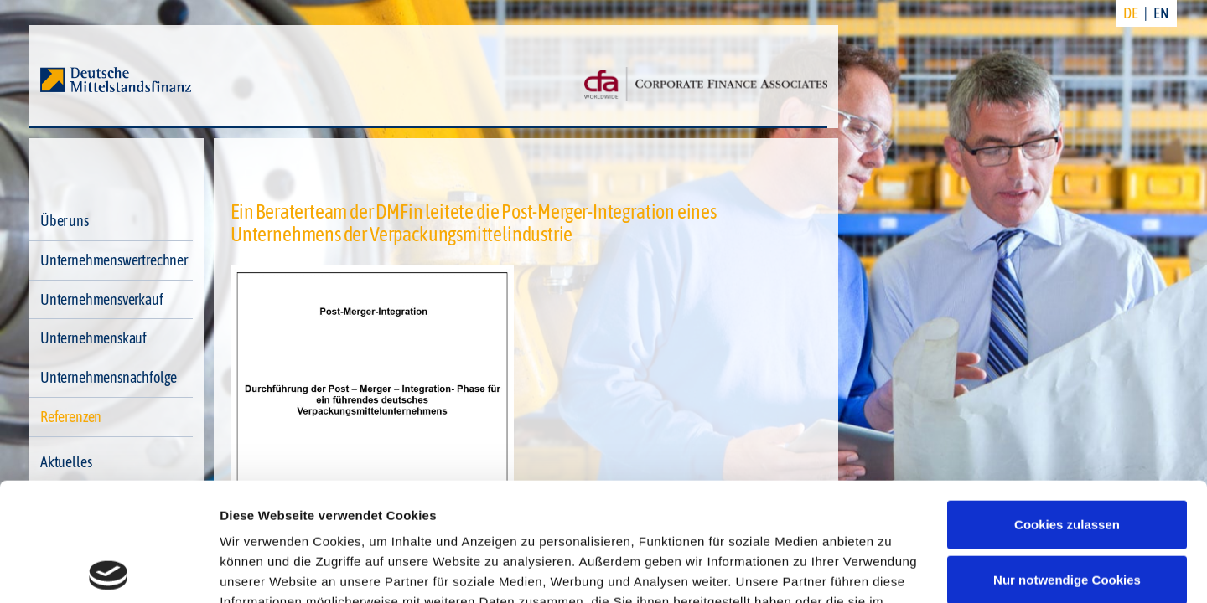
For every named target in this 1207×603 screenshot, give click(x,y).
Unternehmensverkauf (101, 299)
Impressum (785, 524)
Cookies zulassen (1067, 406)
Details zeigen (262, 570)
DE (1130, 13)
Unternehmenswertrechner (114, 260)
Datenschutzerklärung (659, 524)
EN (1161, 13)
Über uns (64, 220)
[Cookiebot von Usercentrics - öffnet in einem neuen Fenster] (108, 570)
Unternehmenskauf (93, 338)
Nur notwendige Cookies (1067, 461)
